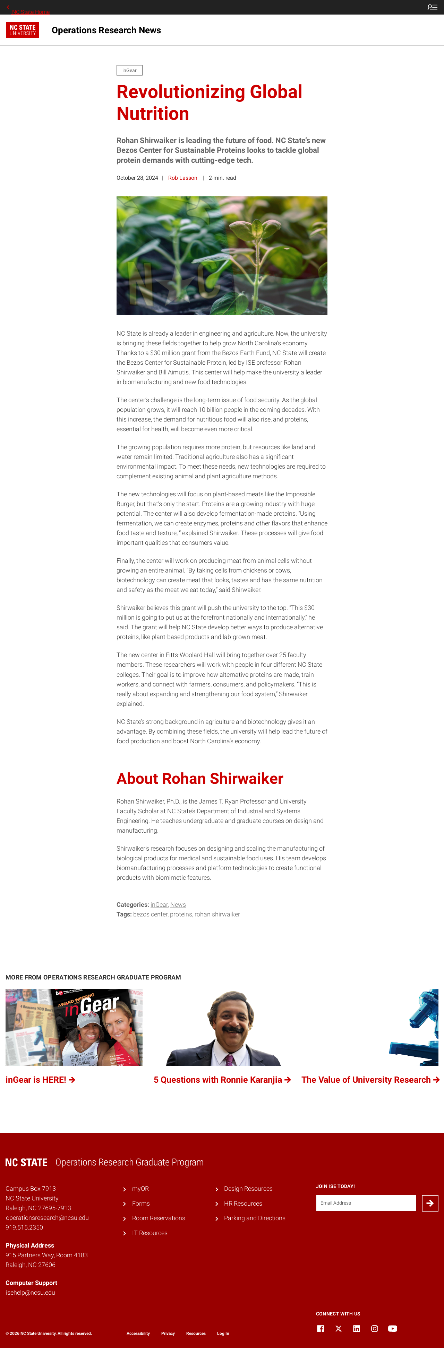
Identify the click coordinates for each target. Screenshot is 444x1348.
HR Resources (243, 1203)
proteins (181, 914)
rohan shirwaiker (217, 914)
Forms (141, 1203)
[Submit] (430, 1203)
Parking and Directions (254, 1218)
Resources (196, 1333)
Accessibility (138, 1333)
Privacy (168, 1333)
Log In (223, 1333)
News (178, 904)
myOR (140, 1188)
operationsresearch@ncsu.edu (47, 1217)
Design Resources (248, 1188)
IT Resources (150, 1233)
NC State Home (27, 7)
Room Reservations (158, 1218)
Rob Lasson (182, 178)
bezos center (150, 914)
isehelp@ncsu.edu (30, 1292)
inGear (159, 904)
